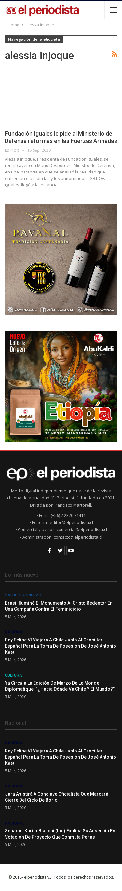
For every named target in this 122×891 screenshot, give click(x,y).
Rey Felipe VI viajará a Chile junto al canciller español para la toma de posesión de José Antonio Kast (60, 646)
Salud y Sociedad (23, 595)
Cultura (13, 675)
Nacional (14, 632)
